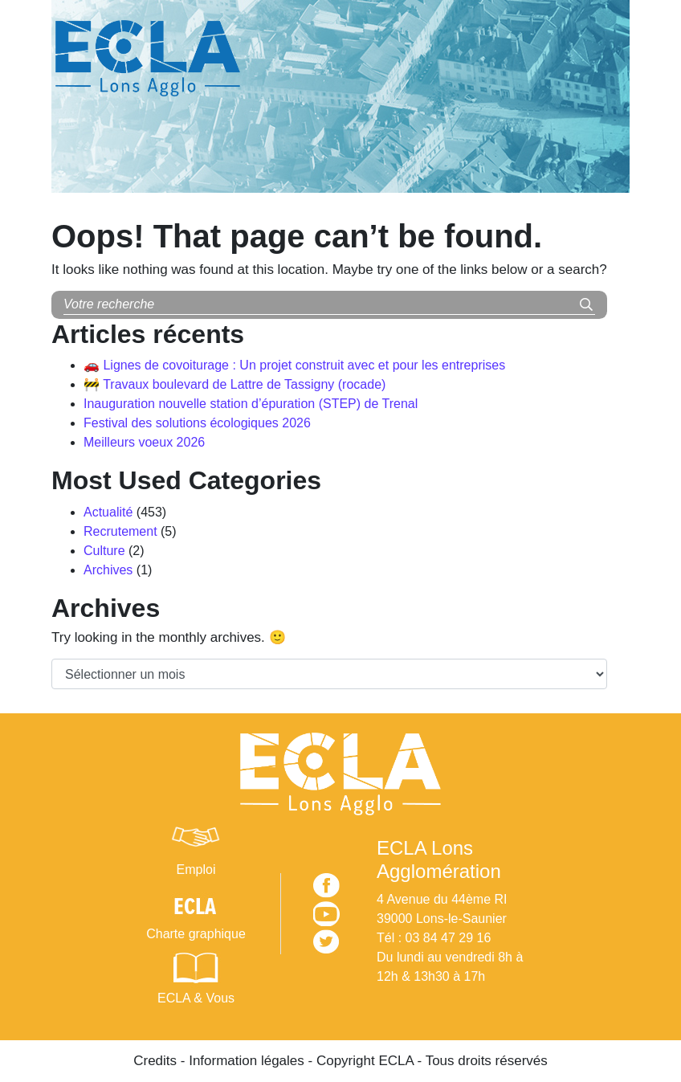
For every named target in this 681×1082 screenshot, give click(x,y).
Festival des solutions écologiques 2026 (197, 423)
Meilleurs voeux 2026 (144, 442)
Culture (104, 550)
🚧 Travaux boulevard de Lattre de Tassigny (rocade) (234, 384)
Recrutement (120, 531)
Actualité (108, 512)
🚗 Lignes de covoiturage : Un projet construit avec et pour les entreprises (294, 365)
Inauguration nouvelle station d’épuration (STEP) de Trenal (251, 403)
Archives (108, 570)
